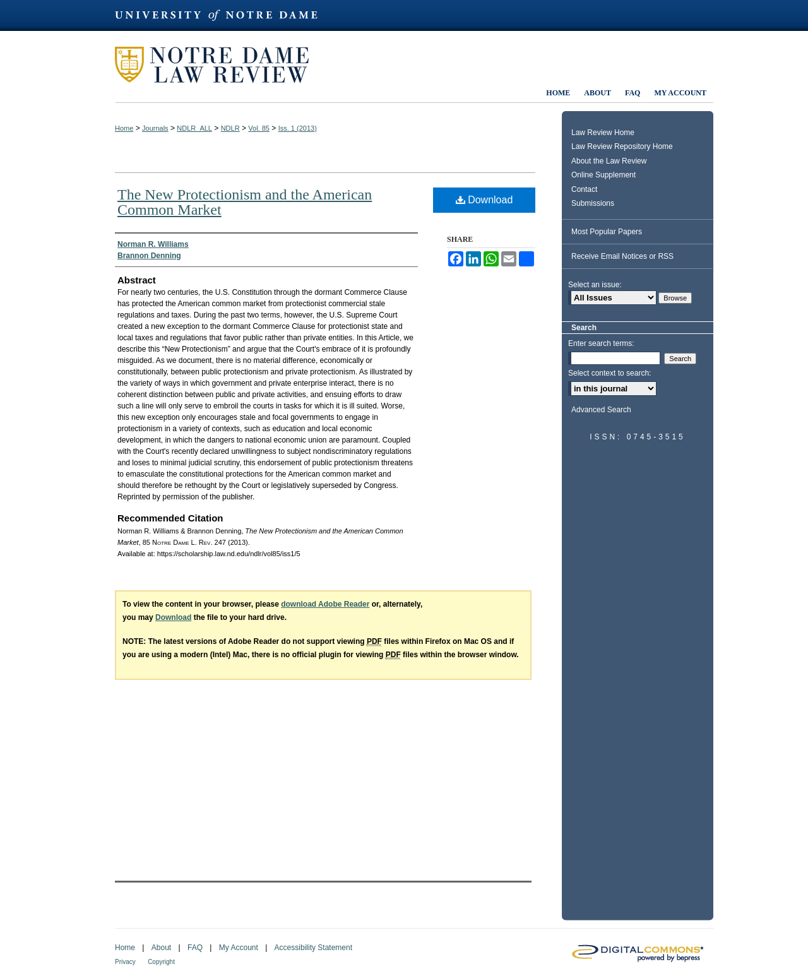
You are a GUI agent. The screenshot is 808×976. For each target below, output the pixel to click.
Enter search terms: (601, 343)
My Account (238, 947)
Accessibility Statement (313, 947)
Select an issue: (595, 284)
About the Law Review (608, 161)
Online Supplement (603, 174)
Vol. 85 (259, 128)
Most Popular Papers (606, 231)
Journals (155, 128)
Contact (584, 189)
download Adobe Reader (325, 604)
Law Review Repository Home (622, 146)
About (161, 947)
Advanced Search (601, 409)
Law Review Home (602, 132)
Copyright (161, 961)
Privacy (125, 961)
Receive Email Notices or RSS (622, 256)
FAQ (195, 947)
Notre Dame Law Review (221, 65)
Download (484, 199)
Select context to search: (609, 373)
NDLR (230, 128)
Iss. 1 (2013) (297, 128)
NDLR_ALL (194, 128)
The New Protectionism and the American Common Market (244, 202)
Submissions (592, 203)
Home (124, 128)
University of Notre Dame (222, 15)
